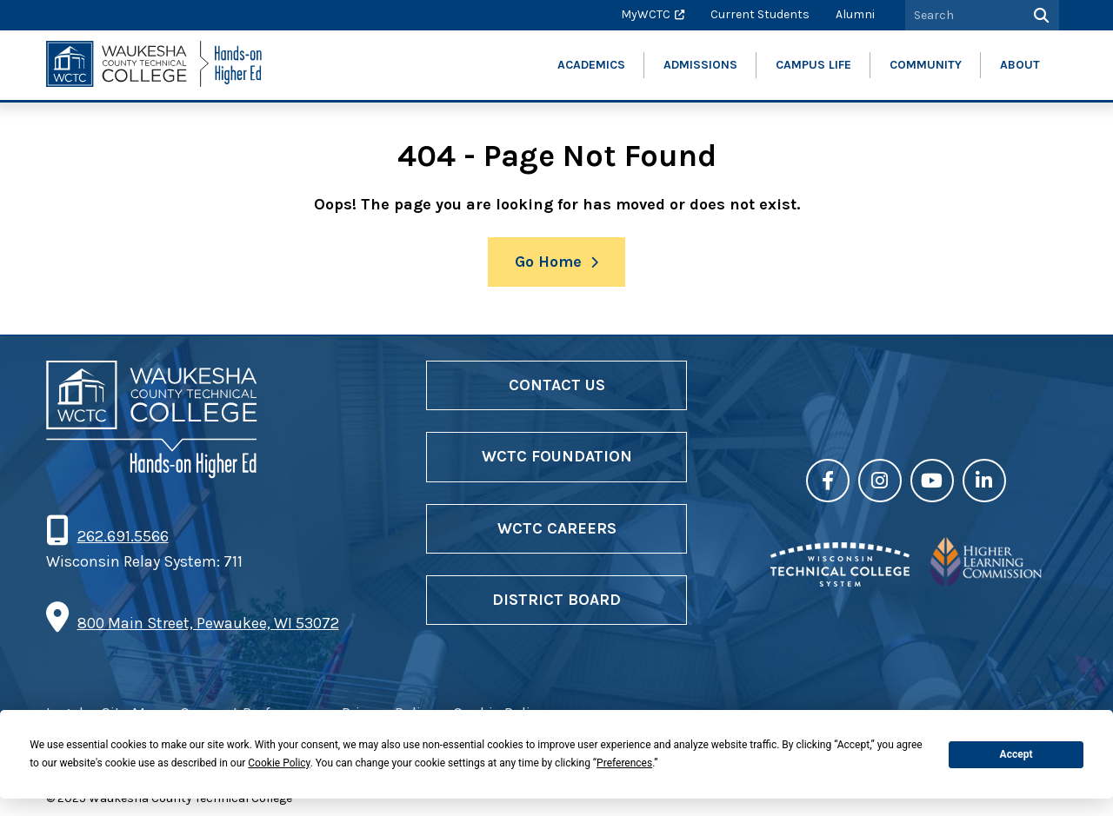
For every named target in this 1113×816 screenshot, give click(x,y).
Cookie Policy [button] (279, 763)
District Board (556, 599)
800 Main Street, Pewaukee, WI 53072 (208, 623)
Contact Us (557, 385)
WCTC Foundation (557, 456)
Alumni (855, 14)
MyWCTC (645, 14)
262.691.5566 (123, 536)
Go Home (548, 261)
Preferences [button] (624, 763)
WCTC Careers (556, 528)
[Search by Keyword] (962, 15)
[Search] (1039, 15)
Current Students (760, 14)
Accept (1016, 754)
